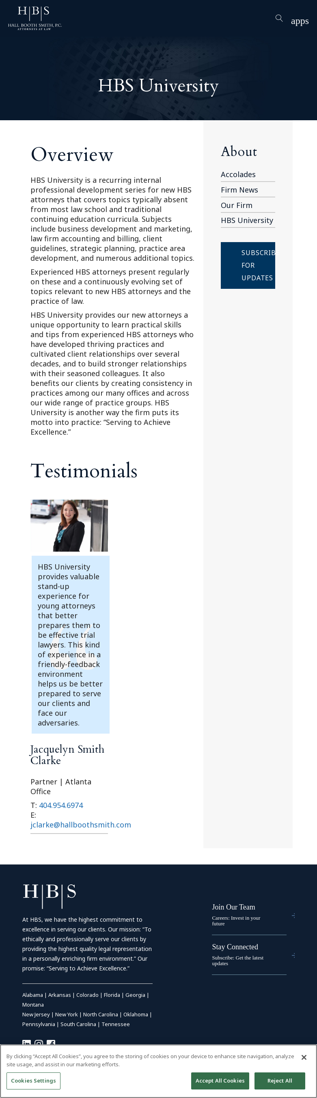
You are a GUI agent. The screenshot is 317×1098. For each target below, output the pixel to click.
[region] (158, 1071)
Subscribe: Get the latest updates (237, 960)
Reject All (279, 1080)
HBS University (247, 220)
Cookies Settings (33, 1080)
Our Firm (236, 205)
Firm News (239, 190)
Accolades (238, 174)
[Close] (304, 1057)
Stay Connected (235, 947)
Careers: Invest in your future (236, 921)
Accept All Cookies (220, 1080)
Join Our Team (233, 907)
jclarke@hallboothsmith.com (80, 824)
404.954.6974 (61, 805)
